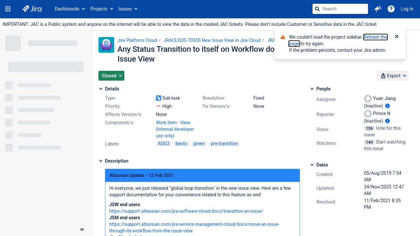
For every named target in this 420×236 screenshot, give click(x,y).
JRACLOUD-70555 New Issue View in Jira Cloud (212, 40)
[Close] (396, 37)
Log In (407, 8)
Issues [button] (125, 8)
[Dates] (312, 165)
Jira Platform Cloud (137, 40)
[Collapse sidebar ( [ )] (82, 229)
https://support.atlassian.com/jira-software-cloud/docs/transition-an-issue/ (186, 211)
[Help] (391, 9)
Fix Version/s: (216, 106)
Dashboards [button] (67, 8)
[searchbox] (340, 9)
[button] (7, 8)
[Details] (100, 89)
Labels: (112, 144)
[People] (312, 89)
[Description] (100, 161)
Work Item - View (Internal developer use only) (175, 129)
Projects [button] (99, 8)
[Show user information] (387, 105)
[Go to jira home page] (32, 8)
